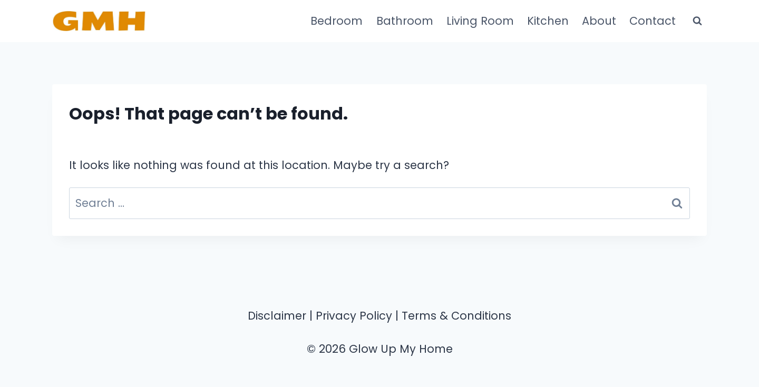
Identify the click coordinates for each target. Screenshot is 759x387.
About (599, 20)
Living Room (480, 20)
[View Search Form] (697, 21)
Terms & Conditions (456, 315)
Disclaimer (277, 315)
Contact (652, 20)
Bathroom (404, 20)
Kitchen (548, 20)
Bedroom (336, 20)
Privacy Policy (354, 315)
